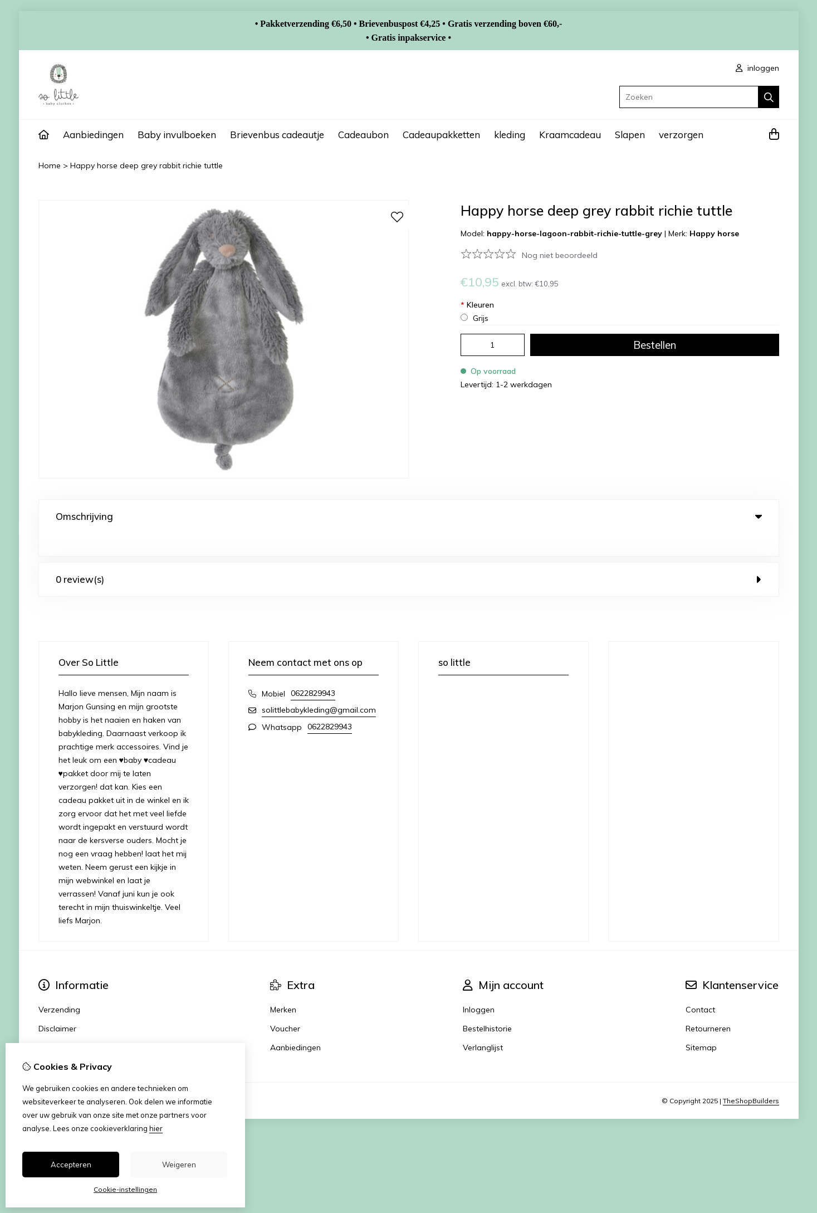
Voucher (285, 1006)
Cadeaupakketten (441, 134)
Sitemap (701, 1025)
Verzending (59, 987)
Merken (283, 987)
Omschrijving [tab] (409, 516)
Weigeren (179, 1164)
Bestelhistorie (487, 1006)
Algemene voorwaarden (83, 1025)
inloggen (757, 68)
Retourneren (708, 1006)
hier (156, 1128)
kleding (509, 134)
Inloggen (479, 987)
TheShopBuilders (751, 1078)
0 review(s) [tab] (409, 556)
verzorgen (681, 134)
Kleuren (477, 305)
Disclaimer (57, 1006)
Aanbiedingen (93, 134)
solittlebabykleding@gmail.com (319, 687)
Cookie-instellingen (125, 1189)
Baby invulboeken (177, 134)
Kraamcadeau (570, 134)
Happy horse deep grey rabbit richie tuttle (146, 165)
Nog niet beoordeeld (560, 255)
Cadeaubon (363, 134)
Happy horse (714, 233)
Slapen (630, 134)
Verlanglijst (483, 1025)
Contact (700, 987)
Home (49, 165)
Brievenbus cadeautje (277, 134)
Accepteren (71, 1164)
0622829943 (313, 670)
